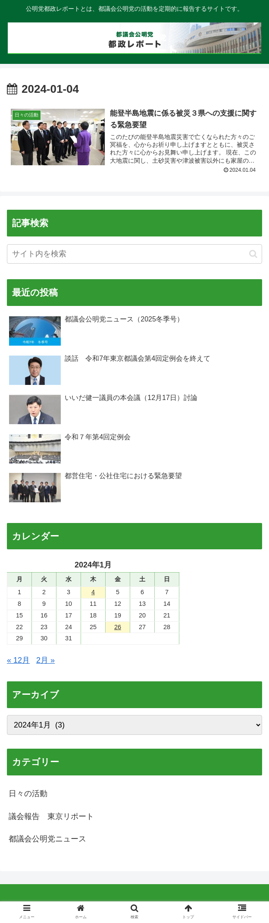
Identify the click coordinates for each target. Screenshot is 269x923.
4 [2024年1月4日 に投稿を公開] (93, 592)
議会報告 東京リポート (51, 816)
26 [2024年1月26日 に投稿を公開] (117, 627)
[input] (134, 254)
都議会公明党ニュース (47, 839)
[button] (253, 254)
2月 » (45, 660)
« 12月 (18, 660)
